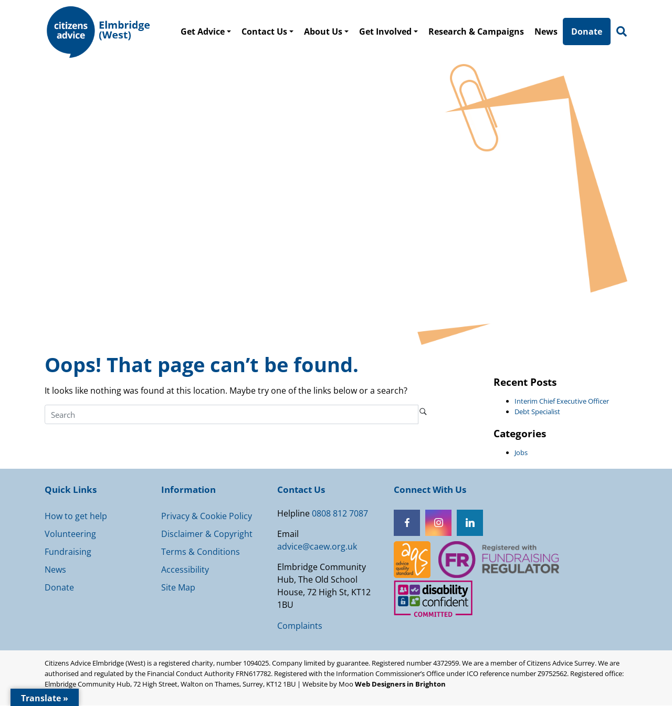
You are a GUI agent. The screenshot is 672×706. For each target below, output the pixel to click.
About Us (324, 31)
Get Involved (386, 31)
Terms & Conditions (200, 552)
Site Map (178, 588)
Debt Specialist (537, 412)
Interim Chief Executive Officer (561, 401)
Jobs (521, 453)
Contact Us (265, 31)
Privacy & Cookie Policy (206, 516)
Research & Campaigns (477, 31)
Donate (587, 31)
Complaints (299, 626)
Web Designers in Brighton (400, 684)
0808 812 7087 (340, 514)
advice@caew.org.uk (317, 547)
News (547, 31)
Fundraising (68, 552)
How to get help (76, 516)
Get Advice (204, 31)
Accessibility (185, 570)
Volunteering (70, 534)
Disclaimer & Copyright (207, 534)
